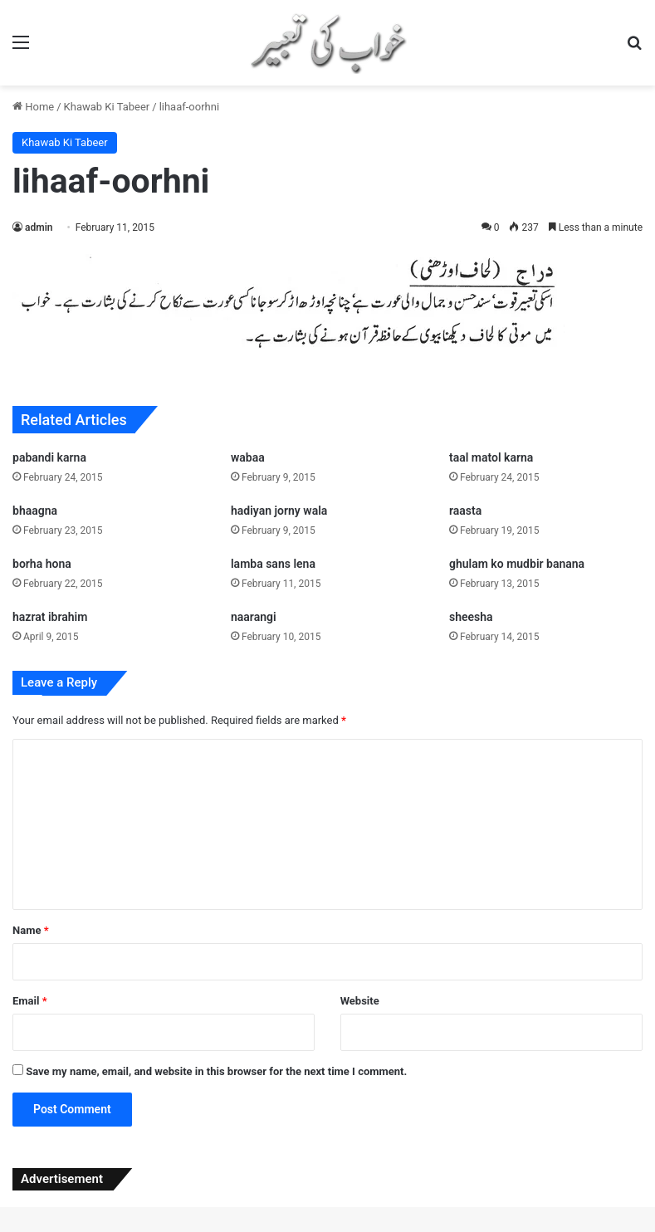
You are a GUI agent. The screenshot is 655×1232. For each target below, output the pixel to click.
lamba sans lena (273, 563)
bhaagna (34, 510)
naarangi (253, 616)
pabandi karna (49, 457)
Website (359, 1001)
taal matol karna (491, 457)
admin (38, 227)
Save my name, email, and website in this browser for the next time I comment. (216, 1071)
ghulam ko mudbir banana (516, 563)
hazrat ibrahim (49, 616)
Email (29, 1001)
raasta (465, 510)
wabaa (248, 457)
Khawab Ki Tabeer (107, 106)
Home (33, 106)
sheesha (471, 616)
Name (30, 930)
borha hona (41, 563)
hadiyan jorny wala (279, 510)
